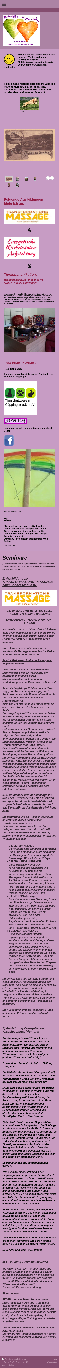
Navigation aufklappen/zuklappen (29, 4)
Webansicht (52, 1362)
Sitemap (22, 1359)
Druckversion (9, 1359)
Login (55, 1359)
